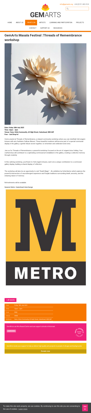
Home (10, 22)
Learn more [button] (22, 409)
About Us (19, 22)
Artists (42, 22)
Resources (57, 28)
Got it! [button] (85, 408)
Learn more (11, 331)
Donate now (45, 351)
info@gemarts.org (66, 4)
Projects (80, 22)
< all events (10, 300)
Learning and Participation (60, 22)
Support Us (45, 28)
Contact (32, 28)
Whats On (31, 22)
